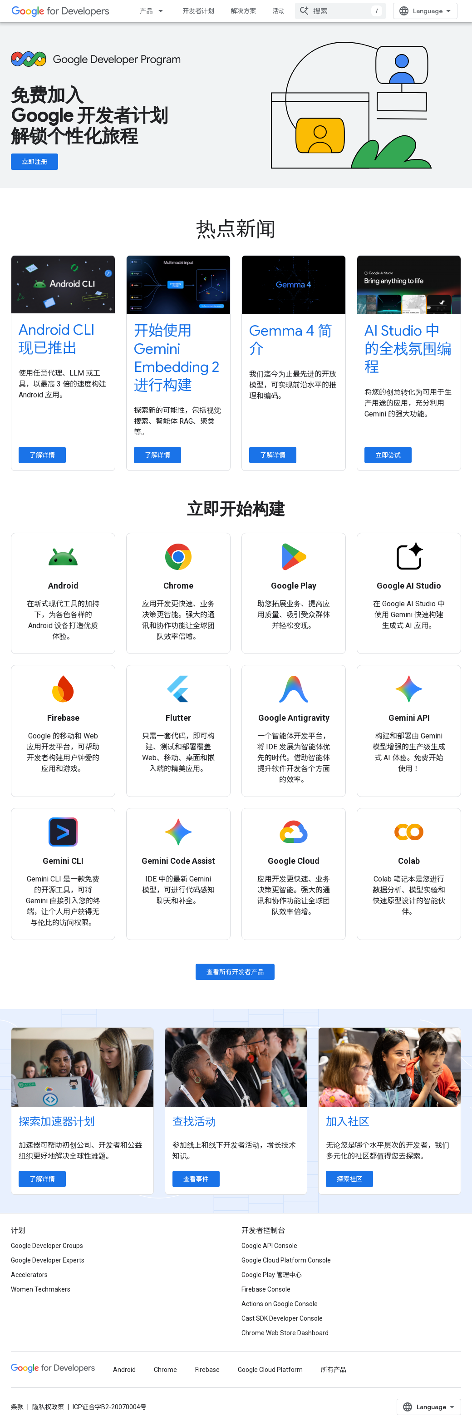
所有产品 (333, 1369)
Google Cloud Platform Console (286, 1260)
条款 (17, 1407)
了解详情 (42, 455)
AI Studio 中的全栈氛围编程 (408, 349)
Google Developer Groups (47, 1245)
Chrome (165, 1369)
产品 (146, 11)
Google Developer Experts (47, 1260)
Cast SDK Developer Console (282, 1318)
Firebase (207, 1369)
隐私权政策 (48, 1407)
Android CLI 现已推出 (56, 339)
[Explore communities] (390, 1067)
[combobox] (340, 11)
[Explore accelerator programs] (82, 1067)
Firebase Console (265, 1289)
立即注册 (34, 162)
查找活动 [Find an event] (194, 1122)
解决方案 (243, 11)
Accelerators (29, 1274)
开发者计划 (198, 11)
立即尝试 (388, 455)
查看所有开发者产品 (235, 972)
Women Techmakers (40, 1289)
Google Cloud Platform (270, 1369)
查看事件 (196, 1179)
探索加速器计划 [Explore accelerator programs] (57, 1122)
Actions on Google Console (279, 1303)
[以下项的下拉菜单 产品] (163, 11)
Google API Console (269, 1245)
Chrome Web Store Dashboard (285, 1333)
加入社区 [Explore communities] (347, 1122)
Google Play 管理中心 (271, 1274)
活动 (278, 11)
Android (124, 1369)
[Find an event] (236, 1067)
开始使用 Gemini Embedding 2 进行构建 (176, 358)
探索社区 (349, 1179)
